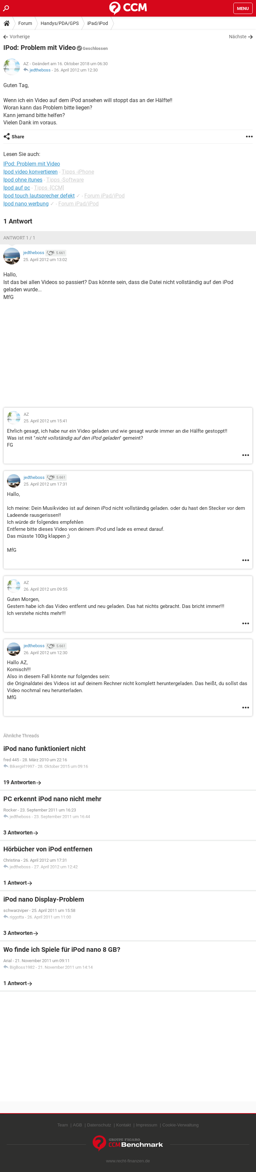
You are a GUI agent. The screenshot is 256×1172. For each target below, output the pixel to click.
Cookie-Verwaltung (180, 1124)
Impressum (146, 1124)
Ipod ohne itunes (22, 180)
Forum (25, 23)
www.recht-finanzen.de (128, 1160)
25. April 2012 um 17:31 (45, 484)
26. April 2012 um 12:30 (76, 70)
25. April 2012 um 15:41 (45, 420)
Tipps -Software (65, 180)
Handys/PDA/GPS (60, 23)
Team (62, 1124)
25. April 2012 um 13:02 (45, 259)
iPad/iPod (97, 23)
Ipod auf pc (16, 188)
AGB (77, 1124)
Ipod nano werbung (26, 204)
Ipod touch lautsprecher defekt (39, 196)
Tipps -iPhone (78, 172)
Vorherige (20, 36)
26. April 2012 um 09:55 (45, 589)
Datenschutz (99, 1124)
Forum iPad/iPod (104, 196)
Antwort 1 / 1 (19, 237)
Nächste (237, 36)
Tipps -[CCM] (49, 188)
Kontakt (123, 1124)
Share (18, 136)
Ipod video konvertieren (30, 172)
